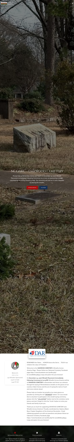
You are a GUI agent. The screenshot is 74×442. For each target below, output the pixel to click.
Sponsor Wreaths (32, 187)
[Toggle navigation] (72, 3)
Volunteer (43, 187)
